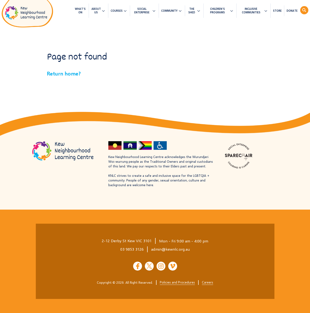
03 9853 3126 (132, 249)
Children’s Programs (217, 10)
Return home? (64, 73)
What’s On (80, 10)
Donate (292, 10)
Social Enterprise (142, 10)
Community (169, 10)
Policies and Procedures (177, 282)
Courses (117, 10)
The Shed (191, 10)
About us (96, 10)
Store (277, 10)
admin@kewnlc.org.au (170, 249)
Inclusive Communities (251, 10)
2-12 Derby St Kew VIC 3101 (127, 240)
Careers (207, 282)
